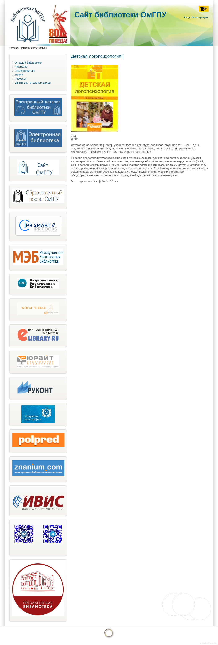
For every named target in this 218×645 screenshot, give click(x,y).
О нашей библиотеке (28, 62)
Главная (13, 48)
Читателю (21, 66)
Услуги (19, 74)
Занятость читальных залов (33, 82)
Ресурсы (20, 78)
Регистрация (200, 17)
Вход (187, 17)
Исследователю (25, 70)
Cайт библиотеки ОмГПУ (120, 14)
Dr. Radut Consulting (208, 643)
